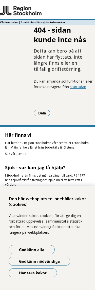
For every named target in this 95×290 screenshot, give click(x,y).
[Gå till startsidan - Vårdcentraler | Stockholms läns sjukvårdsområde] (47, 11)
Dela (44, 112)
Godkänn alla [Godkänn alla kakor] (31, 249)
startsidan (78, 86)
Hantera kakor (33, 272)
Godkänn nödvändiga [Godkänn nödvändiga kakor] (39, 261)
